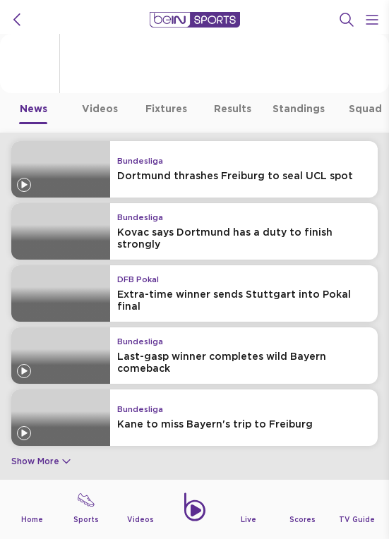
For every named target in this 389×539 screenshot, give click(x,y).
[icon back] (16, 19)
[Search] (346, 19)
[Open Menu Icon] (372, 19)
